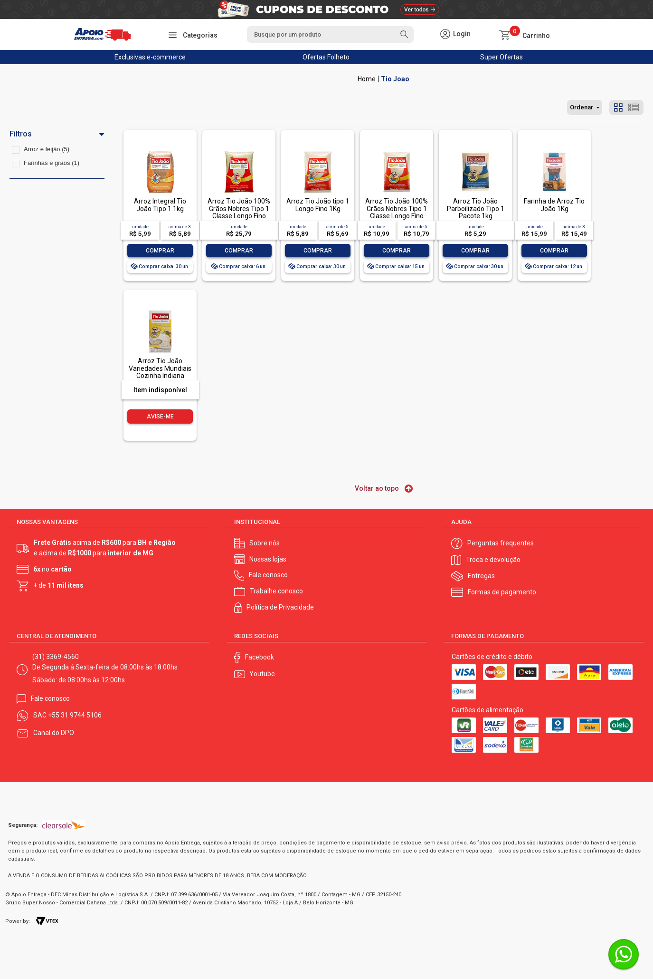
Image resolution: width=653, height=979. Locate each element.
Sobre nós (264, 543)
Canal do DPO (53, 733)
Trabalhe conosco (276, 591)
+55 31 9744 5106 (75, 715)
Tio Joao (395, 79)
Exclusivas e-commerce (150, 57)
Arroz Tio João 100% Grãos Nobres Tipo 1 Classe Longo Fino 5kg (239, 212)
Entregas (481, 576)
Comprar (160, 250)
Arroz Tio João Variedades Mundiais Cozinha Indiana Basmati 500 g (160, 372)
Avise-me (160, 416)
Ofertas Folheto (326, 57)
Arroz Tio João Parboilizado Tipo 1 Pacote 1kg (475, 208)
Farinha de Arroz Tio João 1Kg (554, 204)
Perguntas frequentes (500, 543)
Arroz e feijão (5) (46, 149)
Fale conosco (268, 575)
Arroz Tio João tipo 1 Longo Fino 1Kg (317, 204)
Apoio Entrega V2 (367, 79)
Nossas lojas (267, 559)
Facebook (259, 657)
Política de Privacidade (280, 607)
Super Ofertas (501, 57)
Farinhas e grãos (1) (51, 162)
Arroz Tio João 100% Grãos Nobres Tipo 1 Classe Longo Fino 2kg (396, 212)
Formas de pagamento (502, 592)
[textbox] (330, 34)
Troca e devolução (493, 559)
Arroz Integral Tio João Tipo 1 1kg (160, 204)
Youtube (262, 674)
